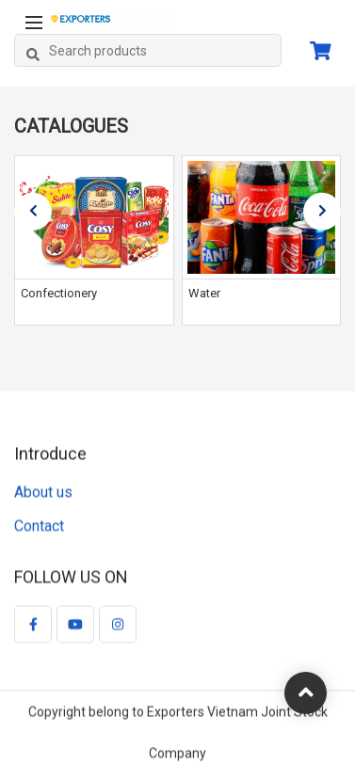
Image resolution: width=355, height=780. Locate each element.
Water (204, 293)
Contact (39, 526)
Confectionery (59, 293)
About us (43, 492)
